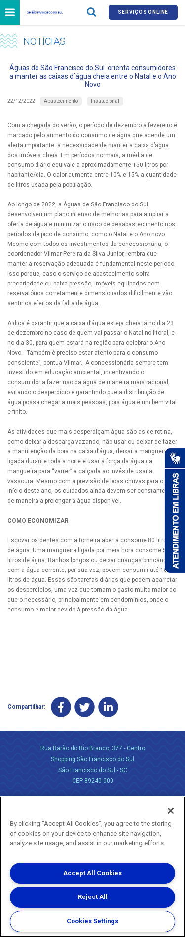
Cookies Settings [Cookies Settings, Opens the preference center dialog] (92, 921)
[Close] (171, 810)
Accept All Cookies (92, 873)
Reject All (93, 896)
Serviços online (143, 12)
